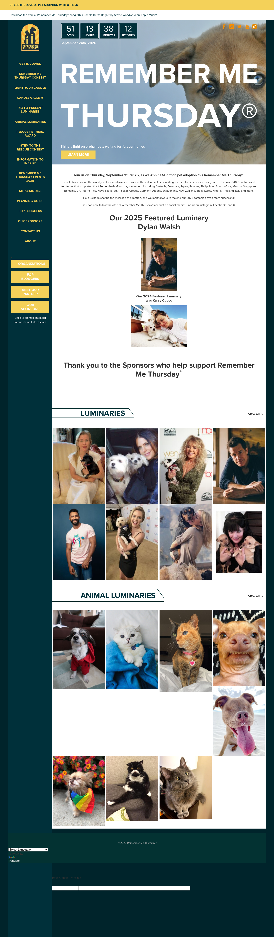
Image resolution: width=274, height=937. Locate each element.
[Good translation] (10, 883)
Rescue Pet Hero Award (30, 133)
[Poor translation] (21, 883)
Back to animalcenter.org (30, 318)
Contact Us (30, 231)
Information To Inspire (30, 161)
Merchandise (30, 191)
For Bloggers (30, 211)
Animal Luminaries (30, 122)
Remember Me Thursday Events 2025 (30, 177)
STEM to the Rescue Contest (30, 147)
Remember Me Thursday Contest (30, 75)
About (30, 241)
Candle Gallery (30, 98)
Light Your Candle (30, 88)
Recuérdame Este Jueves (30, 322)
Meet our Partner (30, 292)
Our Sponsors (30, 221)
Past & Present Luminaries (30, 109)
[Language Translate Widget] (28, 849)
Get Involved (30, 64)
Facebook (219, 205)
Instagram (206, 205)
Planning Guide (30, 201)
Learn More (78, 154)
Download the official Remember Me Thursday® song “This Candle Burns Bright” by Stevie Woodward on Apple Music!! (84, 15)
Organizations (31, 264)
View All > (255, 414)
